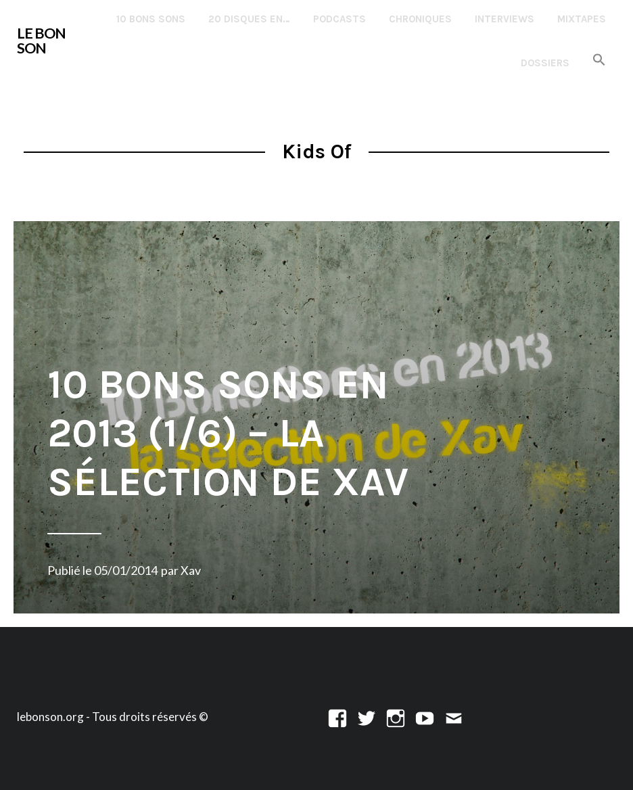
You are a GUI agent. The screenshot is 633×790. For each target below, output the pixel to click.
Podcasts (339, 19)
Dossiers (545, 63)
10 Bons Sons (150, 19)
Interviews (504, 19)
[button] (599, 61)
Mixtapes (581, 19)
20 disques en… (249, 19)
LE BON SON (41, 40)
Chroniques (420, 19)
